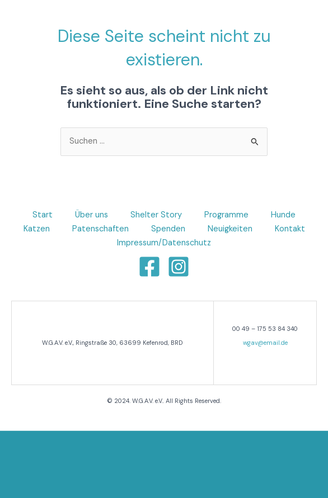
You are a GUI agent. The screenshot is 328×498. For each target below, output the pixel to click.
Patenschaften (100, 229)
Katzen (37, 229)
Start (42, 215)
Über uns (91, 215)
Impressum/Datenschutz (164, 243)
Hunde (283, 215)
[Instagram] (178, 266)
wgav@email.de (265, 343)
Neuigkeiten (230, 229)
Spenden (168, 229)
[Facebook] (149, 266)
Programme (226, 215)
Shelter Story (156, 215)
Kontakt (290, 229)
